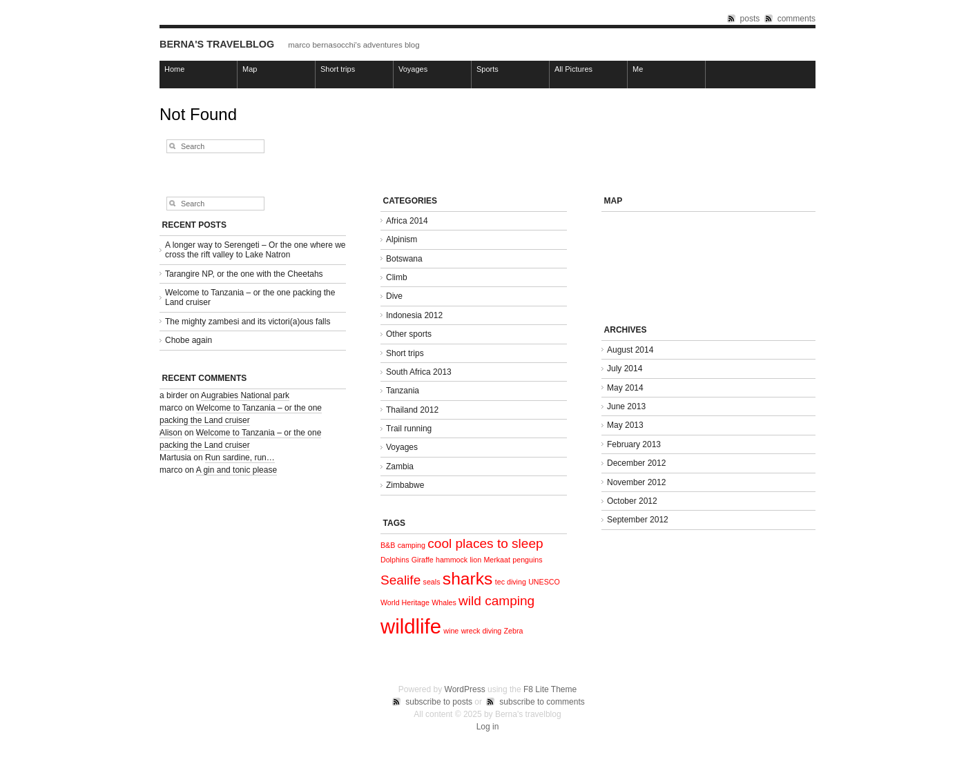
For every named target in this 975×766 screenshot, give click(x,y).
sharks (468, 578)
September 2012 (637, 519)
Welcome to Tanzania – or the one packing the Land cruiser (250, 297)
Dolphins (394, 560)
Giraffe (423, 560)
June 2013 (626, 406)
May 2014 (625, 388)
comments (796, 18)
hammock (451, 560)
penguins (527, 560)
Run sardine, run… (240, 457)
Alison (171, 433)
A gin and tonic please (236, 470)
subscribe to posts (438, 702)
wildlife (410, 626)
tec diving (510, 582)
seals (432, 582)
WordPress (465, 689)
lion (476, 560)
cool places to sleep (485, 543)
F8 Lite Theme (550, 689)
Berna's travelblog (217, 44)
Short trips (337, 69)
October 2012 (632, 501)
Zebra (513, 631)
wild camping (496, 600)
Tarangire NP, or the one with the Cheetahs (244, 274)
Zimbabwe (405, 485)
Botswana (404, 259)
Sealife (400, 580)
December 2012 (636, 463)
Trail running (409, 428)
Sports (487, 69)
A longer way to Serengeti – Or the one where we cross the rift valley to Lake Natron (255, 249)
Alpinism (401, 239)
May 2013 (625, 425)
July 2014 (624, 368)
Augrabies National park (245, 395)
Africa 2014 (407, 221)
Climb (396, 277)
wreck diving (481, 631)
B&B (387, 545)
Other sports (409, 334)
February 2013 (634, 444)
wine (450, 631)
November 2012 (636, 482)
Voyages (412, 69)
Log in (487, 726)
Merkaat (496, 560)
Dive (394, 296)
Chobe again (188, 340)
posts (750, 18)
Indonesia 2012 (414, 315)
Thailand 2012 (412, 410)
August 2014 (630, 350)
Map (249, 69)
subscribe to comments (541, 702)
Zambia (400, 466)
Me (638, 69)
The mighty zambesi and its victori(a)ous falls (247, 321)
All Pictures (573, 69)
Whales (444, 602)
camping (411, 545)
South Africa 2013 (419, 372)
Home (174, 69)
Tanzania (402, 390)
